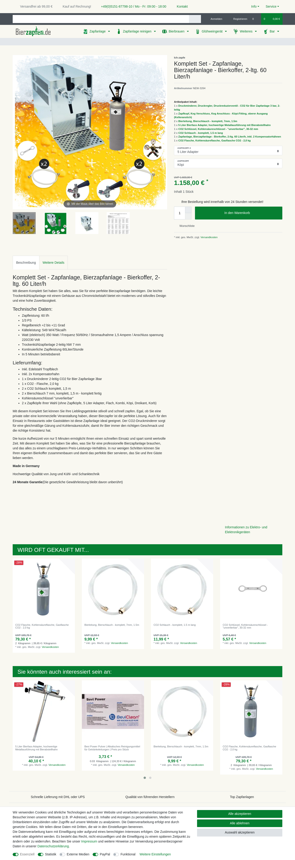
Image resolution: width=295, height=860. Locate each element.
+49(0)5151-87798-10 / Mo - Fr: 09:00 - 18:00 (131, 6)
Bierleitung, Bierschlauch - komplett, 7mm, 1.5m (207, 121)
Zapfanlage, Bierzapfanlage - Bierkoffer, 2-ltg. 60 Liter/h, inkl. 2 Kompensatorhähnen (229, 136)
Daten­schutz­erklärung (53, 846)
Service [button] (271, 6)
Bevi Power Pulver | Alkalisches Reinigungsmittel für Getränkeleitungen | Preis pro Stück (112, 748)
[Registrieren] (238, 19)
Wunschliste (185, 226)
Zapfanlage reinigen (137, 31)
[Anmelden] (214, 19)
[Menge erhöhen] (188, 210)
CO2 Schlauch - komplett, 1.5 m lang (200, 133)
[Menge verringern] (188, 216)
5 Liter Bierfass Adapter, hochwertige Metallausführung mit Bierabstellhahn (224, 125)
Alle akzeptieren (239, 814)
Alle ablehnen (240, 823)
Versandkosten (209, 237)
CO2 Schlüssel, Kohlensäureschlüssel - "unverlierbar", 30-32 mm (218, 129)
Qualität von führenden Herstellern (149, 797)
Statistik (50, 854)
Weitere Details (54, 262)
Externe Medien (78, 854)
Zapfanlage (97, 31)
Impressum (89, 841)
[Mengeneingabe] (179, 213)
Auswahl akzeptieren (239, 832)
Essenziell (27, 854)
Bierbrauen (177, 31)
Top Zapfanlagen (242, 797)
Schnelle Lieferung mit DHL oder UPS (58, 797)
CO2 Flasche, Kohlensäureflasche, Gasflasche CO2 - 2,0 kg (214, 140)
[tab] (26, 262)
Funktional (128, 854)
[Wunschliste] (255, 19)
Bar (273, 31)
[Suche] (195, 19)
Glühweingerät (212, 31)
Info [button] (254, 6)
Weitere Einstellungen (155, 854)
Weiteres (246, 31)
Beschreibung (26, 262)
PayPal (105, 854)
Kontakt (180, 6)
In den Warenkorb (251, 213)
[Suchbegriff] (101, 19)
